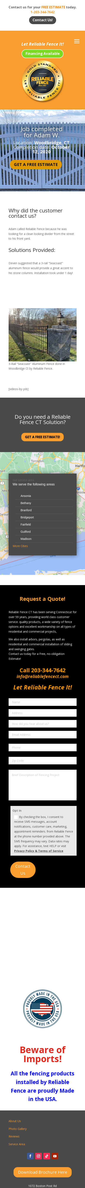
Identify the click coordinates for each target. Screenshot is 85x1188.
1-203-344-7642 (42, 12)
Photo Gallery (18, 1129)
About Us (15, 1121)
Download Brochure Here (42, 1172)
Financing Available (42, 53)
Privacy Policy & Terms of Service (38, 851)
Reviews (14, 1136)
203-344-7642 (48, 670)
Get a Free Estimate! (42, 437)
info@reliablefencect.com (43, 676)
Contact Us (22, 869)
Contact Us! (43, 20)
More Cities (20, 546)
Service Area (17, 1144)
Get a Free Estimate (36, 164)
